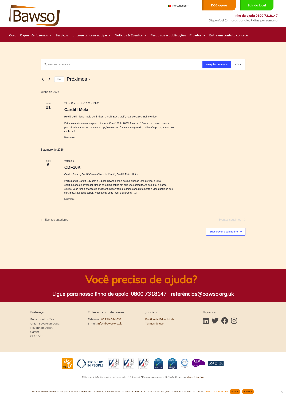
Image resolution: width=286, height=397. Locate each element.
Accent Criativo (196, 377)
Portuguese (177, 5)
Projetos (197, 34)
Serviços (62, 35)
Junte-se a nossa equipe (91, 34)
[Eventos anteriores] (43, 79)
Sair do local (253, 5)
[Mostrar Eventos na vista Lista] (238, 64)
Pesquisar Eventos (217, 64)
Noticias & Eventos (131, 34)
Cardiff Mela (76, 109)
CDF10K (72, 167)
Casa (13, 35)
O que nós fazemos (36, 34)
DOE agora (214, 5)
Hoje (59, 79)
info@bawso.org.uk (109, 323)
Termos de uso (154, 323)
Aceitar (235, 391)
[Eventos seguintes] (50, 79)
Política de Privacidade (159, 319)
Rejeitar (248, 391)
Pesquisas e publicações (168, 35)
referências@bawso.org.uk (202, 294)
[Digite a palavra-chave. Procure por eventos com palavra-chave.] (121, 64)
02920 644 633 (111, 319)
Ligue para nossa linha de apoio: (109, 294)
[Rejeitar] (281, 391)
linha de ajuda (256, 16)
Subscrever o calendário (224, 231)
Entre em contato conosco (228, 35)
